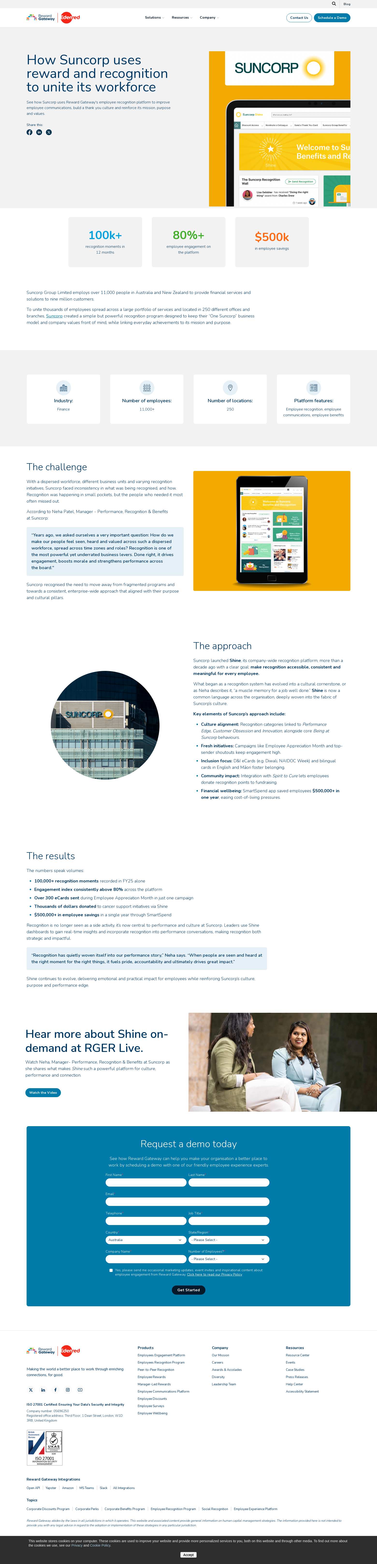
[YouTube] (80, 1390)
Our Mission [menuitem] (220, 1355)
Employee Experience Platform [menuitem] (255, 1509)
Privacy (76, 1545)
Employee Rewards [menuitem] (152, 1377)
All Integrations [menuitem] (124, 1488)
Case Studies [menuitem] (295, 1370)
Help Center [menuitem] (294, 1384)
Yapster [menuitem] (51, 1488)
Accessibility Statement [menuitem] (302, 1391)
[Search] (334, 4)
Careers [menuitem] (217, 1362)
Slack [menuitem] (103, 1488)
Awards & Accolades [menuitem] (227, 1370)
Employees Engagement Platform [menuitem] (161, 1355)
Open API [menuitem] (33, 1488)
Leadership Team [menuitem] (224, 1384)
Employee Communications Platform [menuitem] (163, 1391)
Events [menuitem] (290, 1362)
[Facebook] (55, 1390)
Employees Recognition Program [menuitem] (161, 1362)
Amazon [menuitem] (68, 1488)
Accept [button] (188, 1555)
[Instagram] (68, 1390)
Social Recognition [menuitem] (215, 1509)
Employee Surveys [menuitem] (151, 1406)
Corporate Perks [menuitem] (87, 1509)
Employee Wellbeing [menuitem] (152, 1413)
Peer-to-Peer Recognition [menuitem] (156, 1370)
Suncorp (54, 316)
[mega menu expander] (163, 17)
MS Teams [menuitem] (87, 1488)
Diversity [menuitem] (218, 1377)
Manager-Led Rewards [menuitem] (154, 1384)
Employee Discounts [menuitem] (152, 1399)
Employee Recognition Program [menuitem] (173, 1509)
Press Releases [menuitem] (297, 1377)
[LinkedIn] (43, 1390)
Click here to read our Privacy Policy (214, 1274)
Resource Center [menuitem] (298, 1355)
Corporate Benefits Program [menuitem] (125, 1509)
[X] (31, 1390)
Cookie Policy (100, 1545)
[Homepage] (53, 22)
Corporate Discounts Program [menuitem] (48, 1509)
